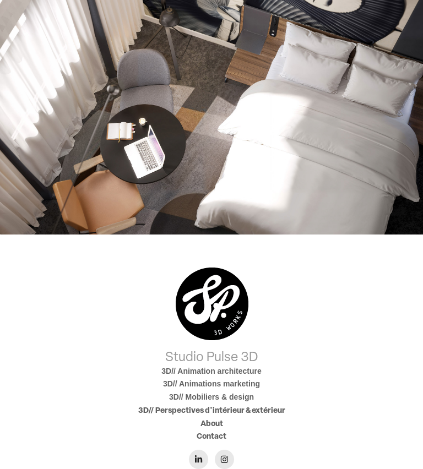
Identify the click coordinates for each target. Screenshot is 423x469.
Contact (211, 435)
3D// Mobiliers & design (211, 396)
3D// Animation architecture (211, 371)
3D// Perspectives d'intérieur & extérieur (211, 410)
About (211, 423)
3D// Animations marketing (211, 383)
